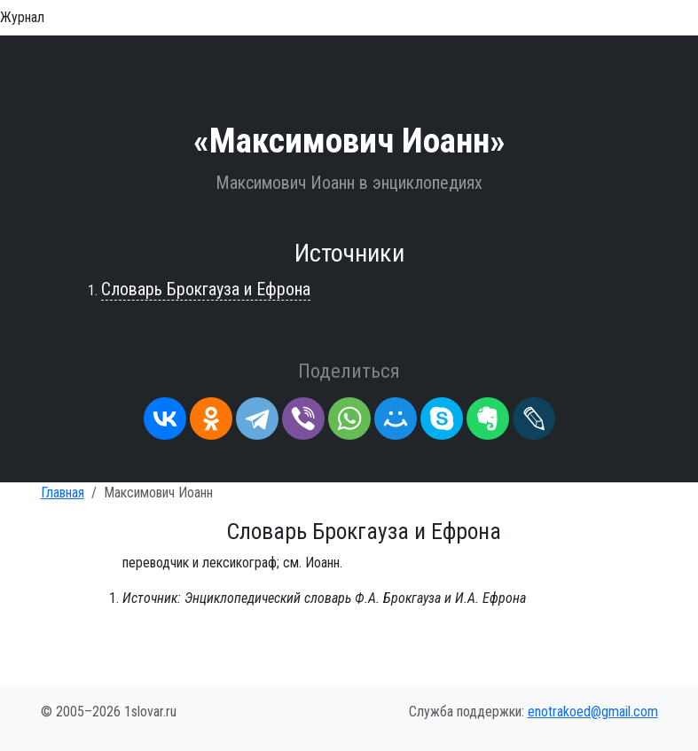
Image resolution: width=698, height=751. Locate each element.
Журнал (22, 17)
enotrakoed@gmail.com (593, 711)
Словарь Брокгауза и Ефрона (205, 289)
